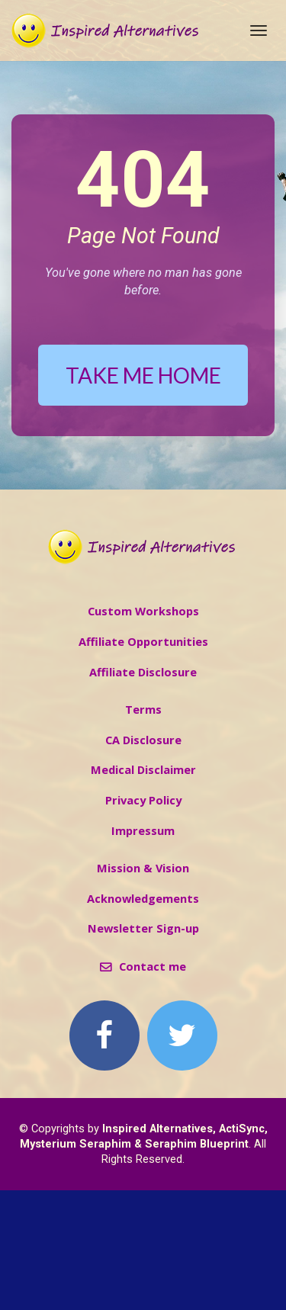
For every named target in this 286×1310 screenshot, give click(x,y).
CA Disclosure (143, 859)
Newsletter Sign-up (143, 1049)
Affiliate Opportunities (143, 762)
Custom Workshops (143, 731)
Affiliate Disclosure (143, 792)
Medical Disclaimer (143, 890)
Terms (143, 830)
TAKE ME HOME (143, 375)
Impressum (143, 950)
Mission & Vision (143, 988)
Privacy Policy (143, 920)
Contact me (143, 1087)
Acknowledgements (143, 1018)
